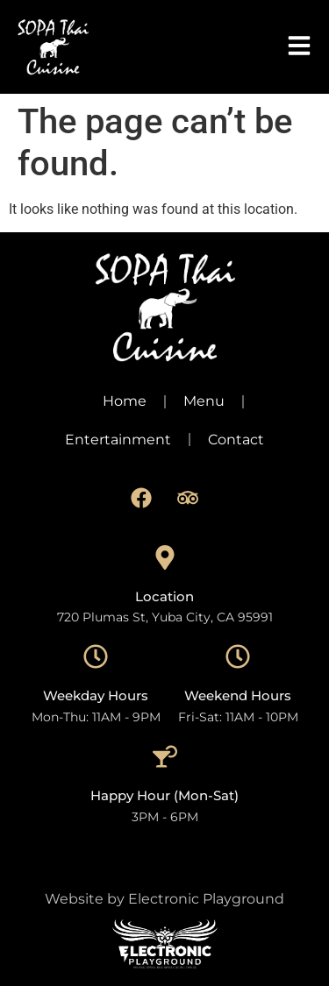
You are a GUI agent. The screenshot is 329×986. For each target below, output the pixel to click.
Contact (236, 439)
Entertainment (118, 439)
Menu (204, 401)
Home (125, 401)
